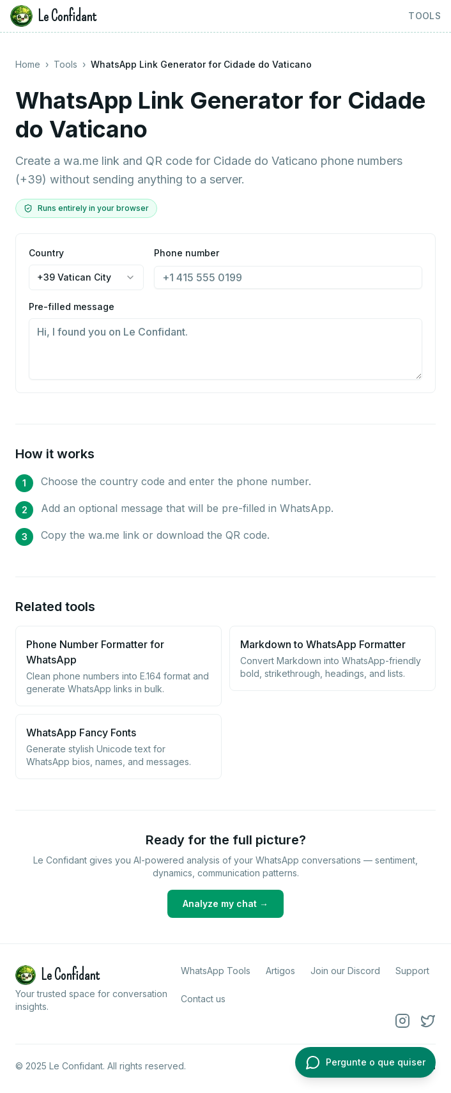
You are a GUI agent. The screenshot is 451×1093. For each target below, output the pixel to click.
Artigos (280, 970)
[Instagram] (402, 1020)
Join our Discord (345, 970)
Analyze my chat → (225, 903)
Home (27, 64)
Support (412, 970)
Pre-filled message (225, 340)
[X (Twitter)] (428, 1020)
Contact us (203, 998)
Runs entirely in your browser (86, 208)
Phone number (288, 268)
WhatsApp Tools (215, 970)
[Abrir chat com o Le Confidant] (365, 1062)
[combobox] (86, 277)
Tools (424, 15)
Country (86, 268)
